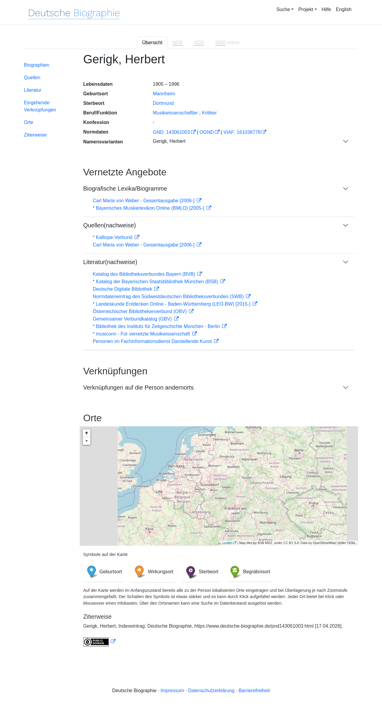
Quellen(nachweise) (109, 225)
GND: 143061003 (171, 132)
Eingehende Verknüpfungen (40, 106)
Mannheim (164, 93)
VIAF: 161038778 (242, 132)
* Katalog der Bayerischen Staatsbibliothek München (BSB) (156, 281)
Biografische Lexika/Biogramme (125, 188)
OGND (207, 132)
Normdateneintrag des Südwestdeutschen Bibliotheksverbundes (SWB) (169, 296)
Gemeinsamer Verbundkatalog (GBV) (133, 318)
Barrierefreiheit (254, 690)
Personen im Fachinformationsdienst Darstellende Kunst (153, 341)
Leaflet (227, 543)
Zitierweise (35, 134)
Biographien (36, 65)
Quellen (32, 77)
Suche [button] (283, 9)
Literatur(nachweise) (110, 262)
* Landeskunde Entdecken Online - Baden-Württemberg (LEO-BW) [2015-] (172, 304)
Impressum (172, 690)
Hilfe (326, 9)
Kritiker (209, 112)
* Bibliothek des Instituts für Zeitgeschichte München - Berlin (157, 326)
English (344, 9)
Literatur (32, 90)
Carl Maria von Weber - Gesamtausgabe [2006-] (144, 200)
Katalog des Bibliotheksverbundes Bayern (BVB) (145, 274)
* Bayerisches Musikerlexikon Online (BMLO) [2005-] (149, 208)
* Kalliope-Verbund (113, 237)
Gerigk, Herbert (169, 141)
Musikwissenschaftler (175, 112)
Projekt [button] (305, 9)
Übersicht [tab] (152, 42)
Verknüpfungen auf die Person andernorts (138, 387)
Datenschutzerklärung (211, 690)
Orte (28, 122)
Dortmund (163, 103)
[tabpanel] (191, 353)
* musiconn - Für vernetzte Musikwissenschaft (142, 333)
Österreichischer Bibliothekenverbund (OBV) (140, 311)
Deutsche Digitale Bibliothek (123, 289)
